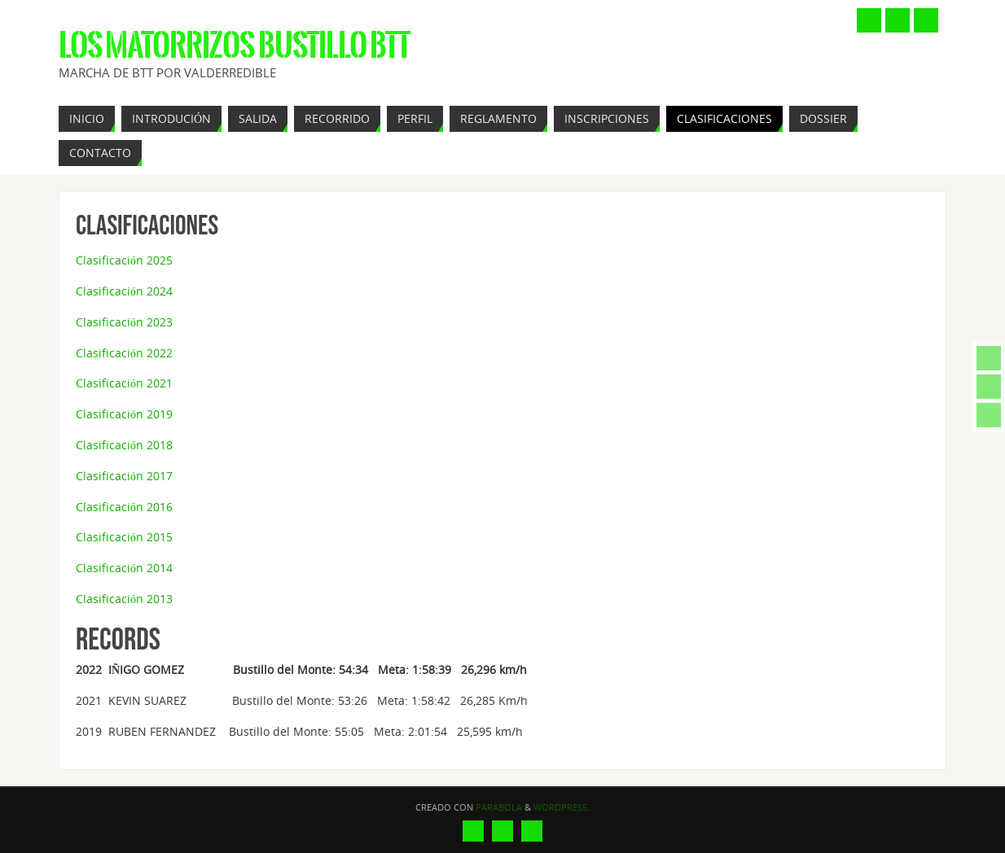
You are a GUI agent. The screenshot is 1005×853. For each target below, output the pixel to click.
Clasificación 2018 (124, 445)
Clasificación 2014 (124, 567)
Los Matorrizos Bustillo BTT (234, 46)
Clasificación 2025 (124, 260)
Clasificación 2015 (124, 537)
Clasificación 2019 (124, 414)
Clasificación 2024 (124, 291)
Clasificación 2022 (124, 353)
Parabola (499, 807)
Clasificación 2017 (124, 475)
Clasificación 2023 (124, 322)
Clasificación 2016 (124, 506)
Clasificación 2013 (124, 598)
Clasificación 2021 (124, 383)
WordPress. (561, 807)
